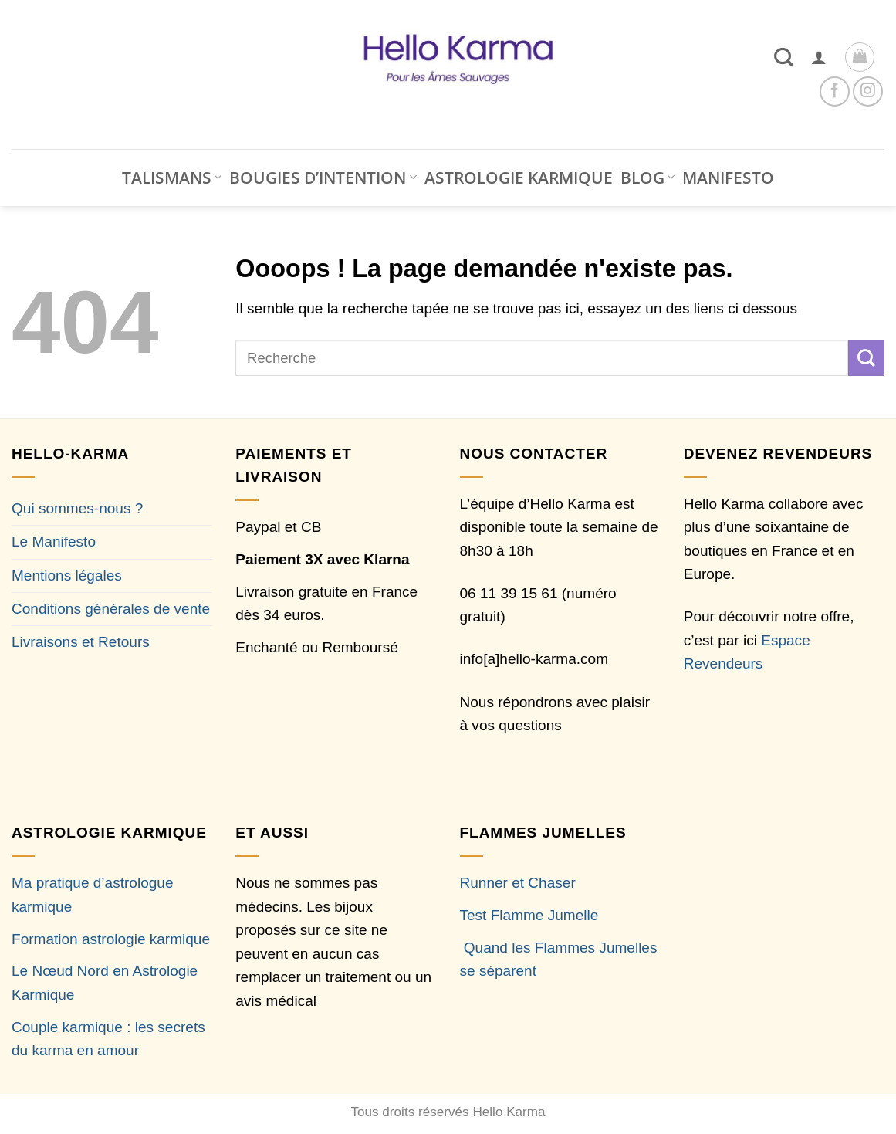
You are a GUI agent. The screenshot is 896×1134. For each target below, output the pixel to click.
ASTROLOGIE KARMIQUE (518, 177)
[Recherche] (783, 57)
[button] (819, 57)
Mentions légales (67, 575)
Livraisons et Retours (81, 642)
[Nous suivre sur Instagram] (868, 91)
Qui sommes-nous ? (77, 508)
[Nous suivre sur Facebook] (835, 91)
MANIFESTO (728, 177)
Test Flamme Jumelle (529, 915)
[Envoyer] (866, 357)
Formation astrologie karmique (111, 939)
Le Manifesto (54, 541)
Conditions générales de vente (111, 609)
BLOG (647, 177)
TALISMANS (171, 177)
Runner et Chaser (518, 883)
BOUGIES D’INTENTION (322, 177)
